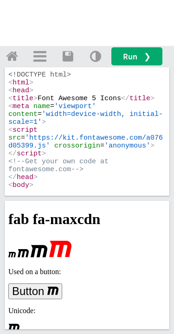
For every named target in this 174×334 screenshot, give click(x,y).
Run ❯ (137, 56)
